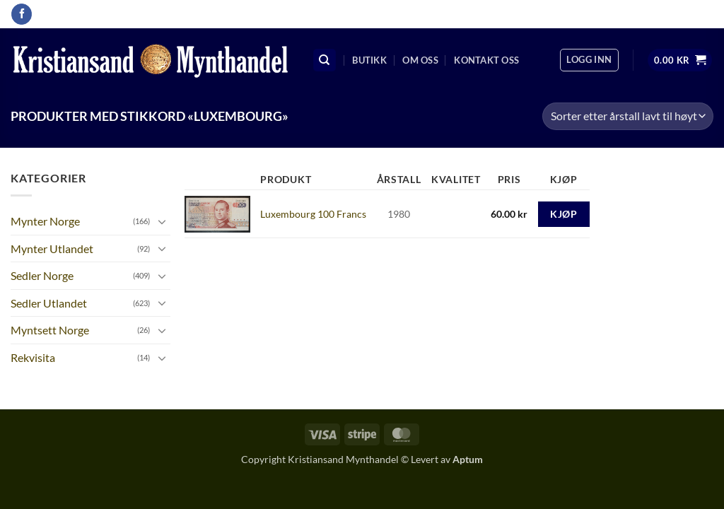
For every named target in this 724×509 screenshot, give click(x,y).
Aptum (467, 459)
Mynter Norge (45, 221)
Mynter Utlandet (52, 248)
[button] (589, 60)
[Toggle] (161, 221)
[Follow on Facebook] (21, 14)
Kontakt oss (486, 60)
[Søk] (324, 60)
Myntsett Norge (50, 330)
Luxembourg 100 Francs (313, 214)
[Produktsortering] (627, 116)
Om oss (420, 60)
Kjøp (563, 214)
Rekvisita (33, 357)
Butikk (369, 60)
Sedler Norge (42, 275)
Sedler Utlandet (49, 303)
